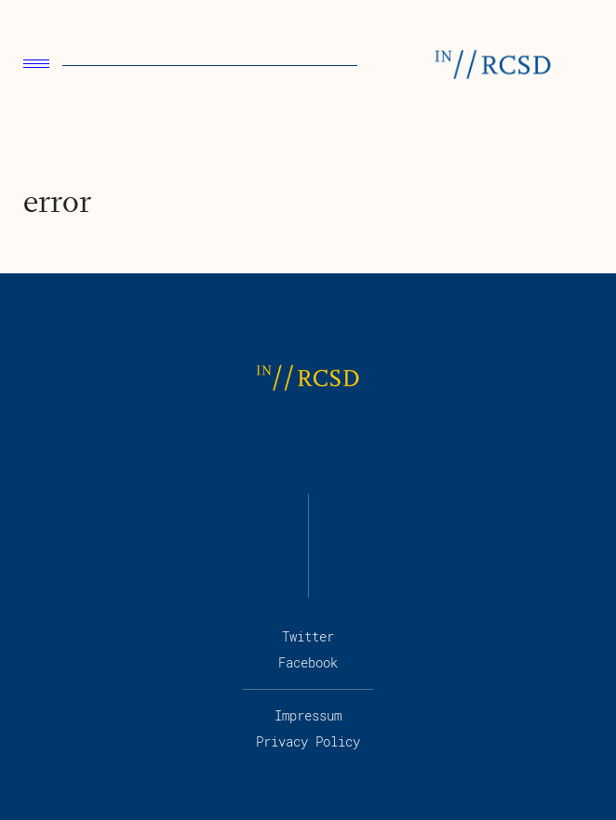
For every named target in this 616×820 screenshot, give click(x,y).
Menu (36, 63)
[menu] (36, 66)
